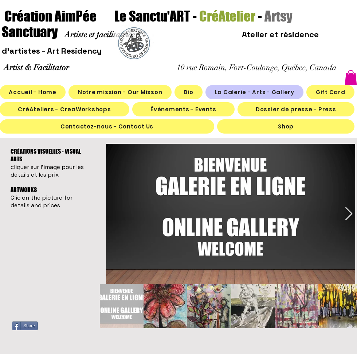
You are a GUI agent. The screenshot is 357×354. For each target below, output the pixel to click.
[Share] (25, 326)
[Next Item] (349, 214)
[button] (351, 77)
